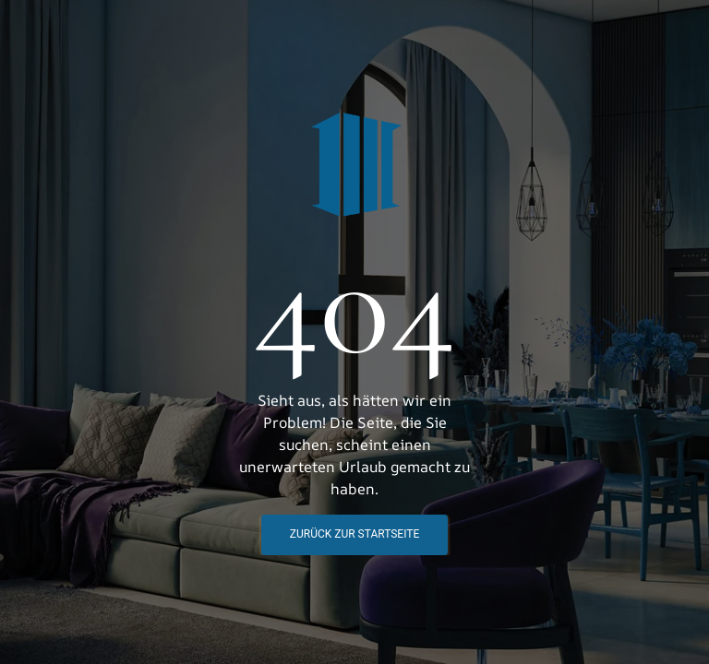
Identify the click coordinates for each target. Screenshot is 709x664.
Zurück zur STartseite (354, 534)
